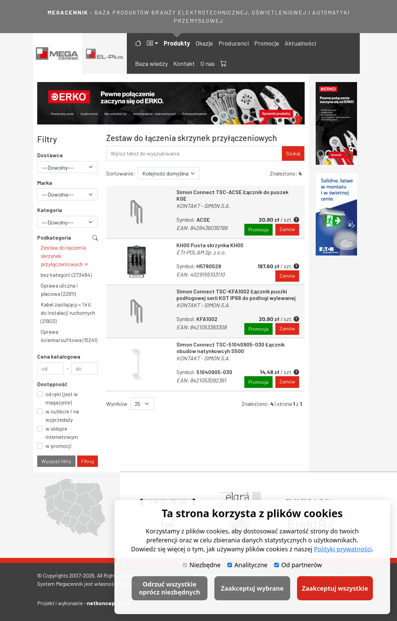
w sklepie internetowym (61, 432)
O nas (207, 63)
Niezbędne (202, 565)
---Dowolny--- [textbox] (57, 167)
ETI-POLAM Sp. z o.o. (201, 252)
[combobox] (67, 167)
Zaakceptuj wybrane (252, 588)
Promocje (266, 43)
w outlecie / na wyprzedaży (62, 415)
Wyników (117, 403)
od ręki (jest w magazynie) (61, 398)
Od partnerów (298, 565)
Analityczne (247, 565)
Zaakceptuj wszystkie (335, 588)
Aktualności (300, 43)
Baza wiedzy (151, 63)
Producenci (233, 43)
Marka (44, 182)
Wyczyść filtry (56, 461)
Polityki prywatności (343, 549)
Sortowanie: (120, 173)
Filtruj (87, 461)
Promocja (258, 229)
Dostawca (50, 155)
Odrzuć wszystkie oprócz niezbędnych (169, 588)
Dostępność (52, 384)
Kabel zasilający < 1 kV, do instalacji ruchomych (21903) (68, 312)
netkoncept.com (108, 603)
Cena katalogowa (58, 356)
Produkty (177, 43)
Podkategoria (54, 237)
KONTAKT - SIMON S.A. (203, 205)
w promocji (58, 445)
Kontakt (184, 63)
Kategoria (49, 210)
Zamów (287, 229)
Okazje (204, 43)
